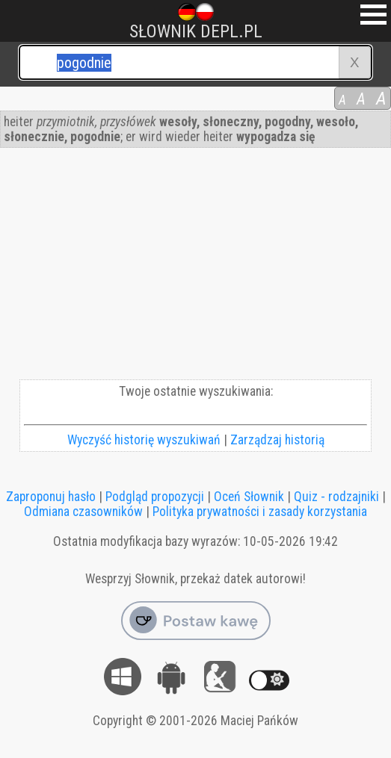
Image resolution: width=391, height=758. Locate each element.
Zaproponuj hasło (51, 496)
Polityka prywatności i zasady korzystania (260, 511)
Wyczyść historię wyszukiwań (144, 439)
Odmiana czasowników (83, 511)
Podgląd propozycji (154, 496)
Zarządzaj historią (277, 439)
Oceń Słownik (249, 496)
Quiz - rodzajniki (336, 496)
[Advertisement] (195, 267)
